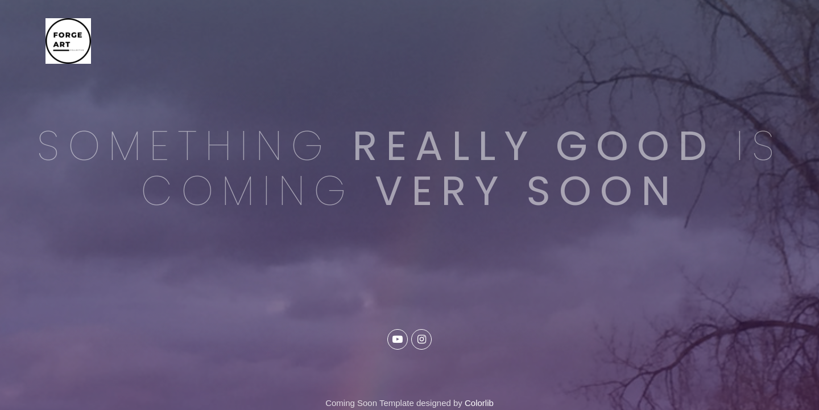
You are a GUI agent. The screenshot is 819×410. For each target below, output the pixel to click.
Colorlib (479, 403)
